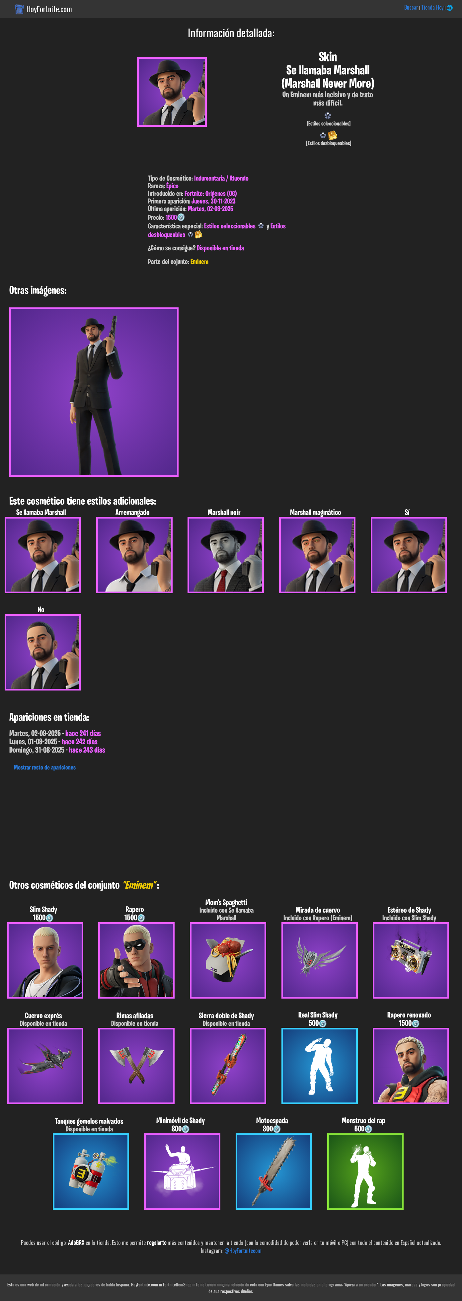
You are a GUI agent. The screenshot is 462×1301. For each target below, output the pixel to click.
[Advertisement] (199, 823)
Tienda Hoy (432, 7)
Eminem (199, 262)
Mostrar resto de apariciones (45, 768)
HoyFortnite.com (49, 9)
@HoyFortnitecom (243, 1251)
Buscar (411, 7)
